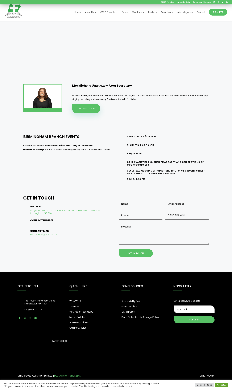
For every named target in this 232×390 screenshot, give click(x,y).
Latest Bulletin (183, 2)
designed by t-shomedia (67, 376)
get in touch (136, 253)
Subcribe (194, 320)
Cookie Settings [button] (204, 384)
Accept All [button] (222, 384)
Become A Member (202, 2)
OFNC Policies (167, 2)
